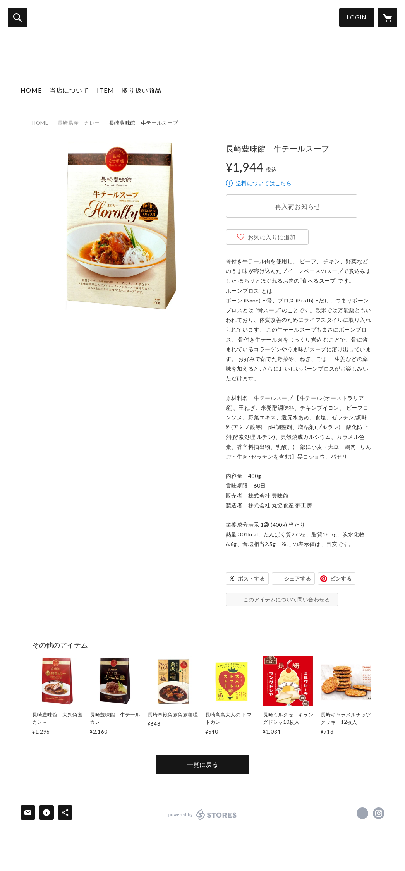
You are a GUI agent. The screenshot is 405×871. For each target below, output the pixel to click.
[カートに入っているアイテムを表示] (387, 17)
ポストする (251, 578)
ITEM (105, 90)
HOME (31, 90)
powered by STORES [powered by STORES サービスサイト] (202, 814)
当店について (69, 90)
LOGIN (356, 17)
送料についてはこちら (264, 183)
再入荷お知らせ (298, 206)
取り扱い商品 (141, 90)
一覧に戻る (202, 764)
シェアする (297, 578)
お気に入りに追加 (272, 237)
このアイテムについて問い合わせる (286, 599)
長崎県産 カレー (79, 123)
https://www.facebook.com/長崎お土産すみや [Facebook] (362, 813)
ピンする (341, 578)
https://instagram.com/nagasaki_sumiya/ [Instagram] (378, 813)
